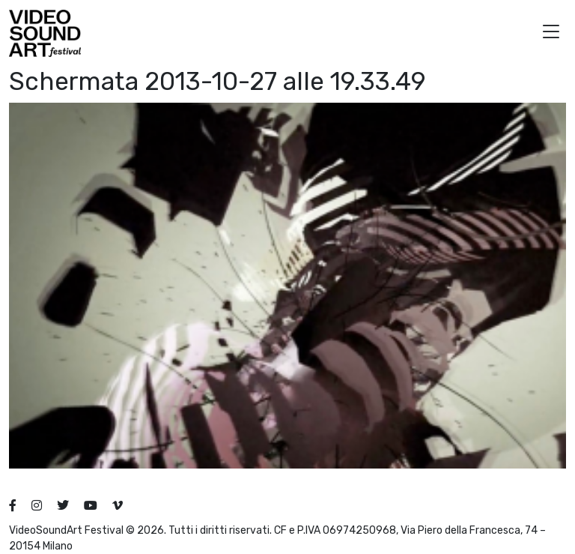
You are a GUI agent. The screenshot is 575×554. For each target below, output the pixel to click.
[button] (551, 33)
